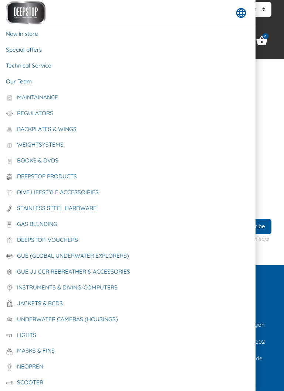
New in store (22, 33)
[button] (241, 13)
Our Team (19, 81)
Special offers (24, 49)
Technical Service (28, 65)
